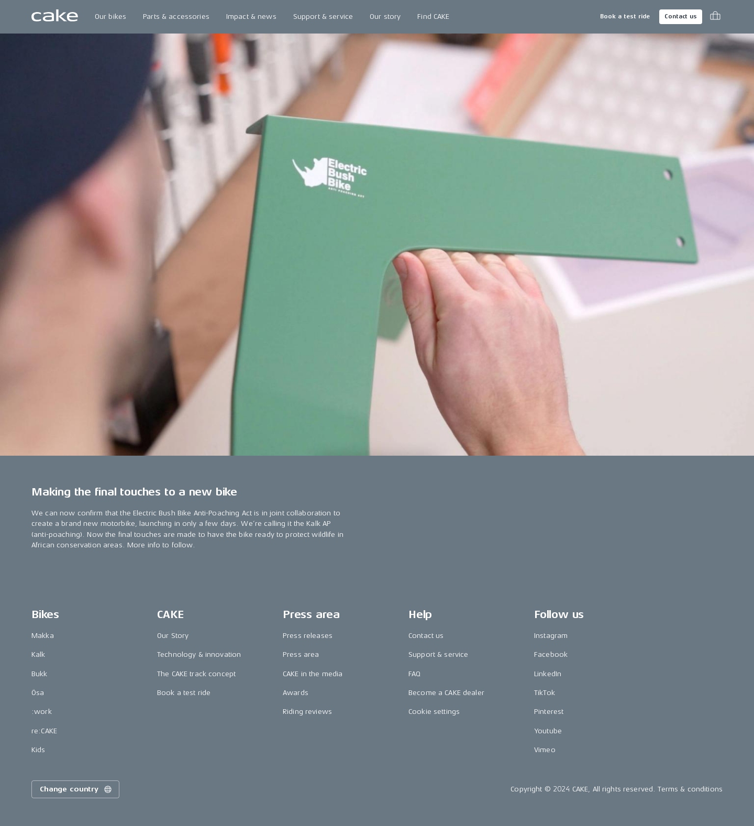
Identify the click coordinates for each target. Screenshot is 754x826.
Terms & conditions (690, 789)
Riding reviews (307, 711)
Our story (385, 16)
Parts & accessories (176, 16)
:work (41, 711)
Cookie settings (434, 711)
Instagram (551, 636)
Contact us (680, 16)
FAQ (414, 674)
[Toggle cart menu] (715, 17)
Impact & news (251, 16)
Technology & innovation (199, 654)
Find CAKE (433, 16)
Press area (301, 654)
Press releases (307, 636)
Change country (76, 789)
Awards (295, 693)
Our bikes (110, 16)
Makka (42, 636)
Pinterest (548, 711)
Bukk (39, 674)
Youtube (548, 731)
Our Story (172, 636)
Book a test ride (625, 16)
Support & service (323, 16)
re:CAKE (44, 731)
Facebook (551, 654)
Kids (38, 750)
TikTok (544, 693)
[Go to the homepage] (54, 16)
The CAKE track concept (196, 674)
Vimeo (545, 750)
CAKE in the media (312, 674)
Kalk (38, 654)
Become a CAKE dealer (446, 693)
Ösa (37, 693)
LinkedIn (547, 674)
